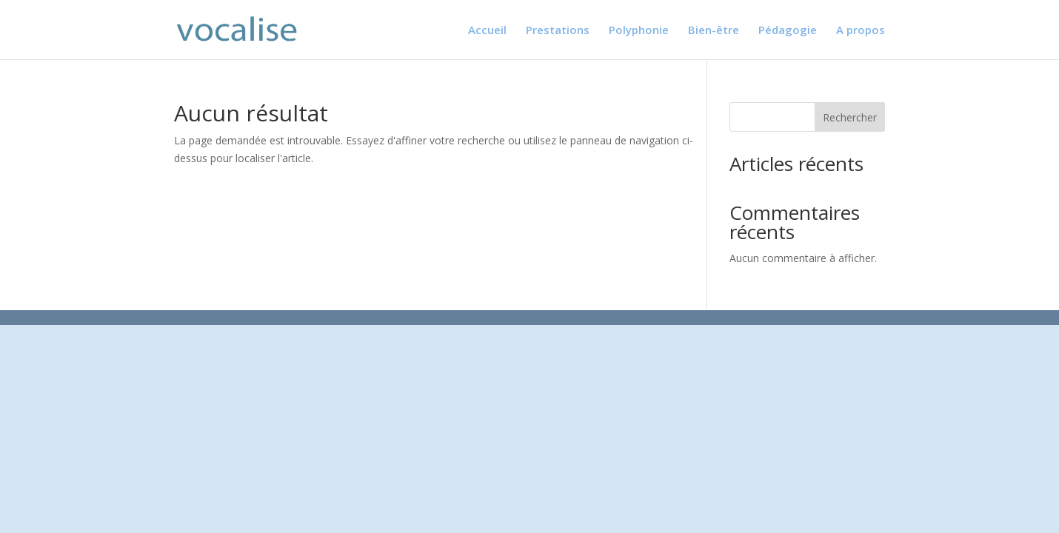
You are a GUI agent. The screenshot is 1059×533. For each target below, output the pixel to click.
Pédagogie (787, 30)
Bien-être (713, 30)
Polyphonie (639, 30)
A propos (860, 30)
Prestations (557, 30)
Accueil (487, 30)
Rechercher (850, 117)
